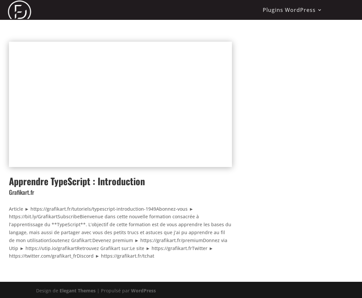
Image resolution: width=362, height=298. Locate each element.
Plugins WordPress (289, 10)
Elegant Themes (78, 290)
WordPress (143, 290)
